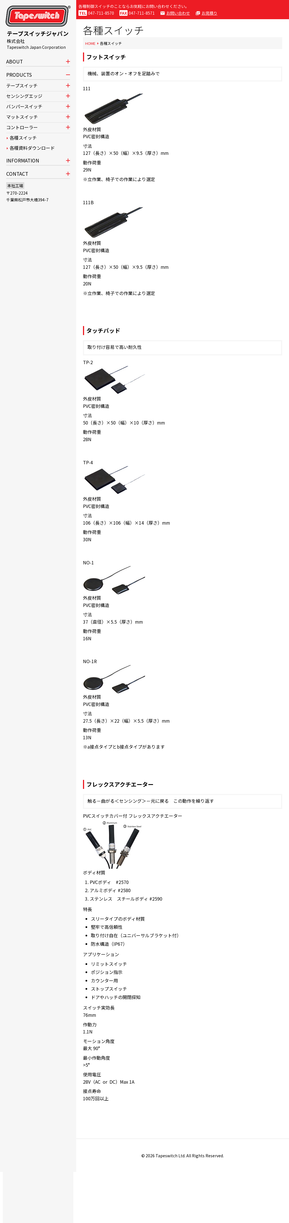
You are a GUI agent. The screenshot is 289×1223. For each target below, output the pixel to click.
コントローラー (22, 127)
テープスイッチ (22, 85)
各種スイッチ (23, 137)
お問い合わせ (178, 13)
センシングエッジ (24, 96)
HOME (90, 43)
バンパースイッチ (24, 106)
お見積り (209, 13)
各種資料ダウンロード (32, 147)
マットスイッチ (22, 116)
